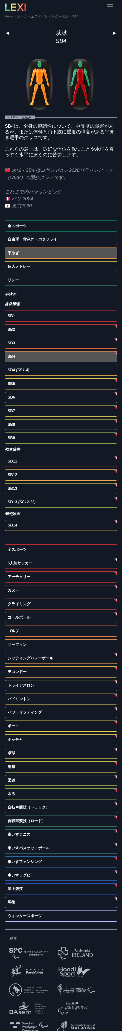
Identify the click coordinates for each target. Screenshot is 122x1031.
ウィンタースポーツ (25, 916)
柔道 (11, 780)
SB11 (12, 461)
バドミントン (19, 699)
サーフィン (17, 644)
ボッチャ (15, 739)
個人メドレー (19, 266)
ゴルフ (13, 631)
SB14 (12, 525)
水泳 (61, 33)
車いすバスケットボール (28, 848)
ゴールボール (19, 617)
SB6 (11, 397)
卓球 (11, 753)
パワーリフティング (25, 712)
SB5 (11, 384)
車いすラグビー (21, 875)
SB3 (11, 343)
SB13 (12, 488)
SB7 (11, 411)
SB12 (12, 475)
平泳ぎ (13, 253)
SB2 (11, 329)
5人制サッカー (20, 563)
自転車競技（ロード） (27, 821)
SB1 (11, 316)
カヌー (13, 590)
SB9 (11, 438)
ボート (13, 726)
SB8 (11, 424)
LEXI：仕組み (21, 117)
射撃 (11, 767)
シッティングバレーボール (30, 658)
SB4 (11, 356)
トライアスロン (21, 685)
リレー (13, 280)
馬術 (11, 902)
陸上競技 (15, 889)
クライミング (19, 604)
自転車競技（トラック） (28, 807)
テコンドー (17, 672)
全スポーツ (17, 226)
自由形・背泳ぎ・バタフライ (32, 239)
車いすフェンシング (25, 862)
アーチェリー (19, 577)
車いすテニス (19, 834)
